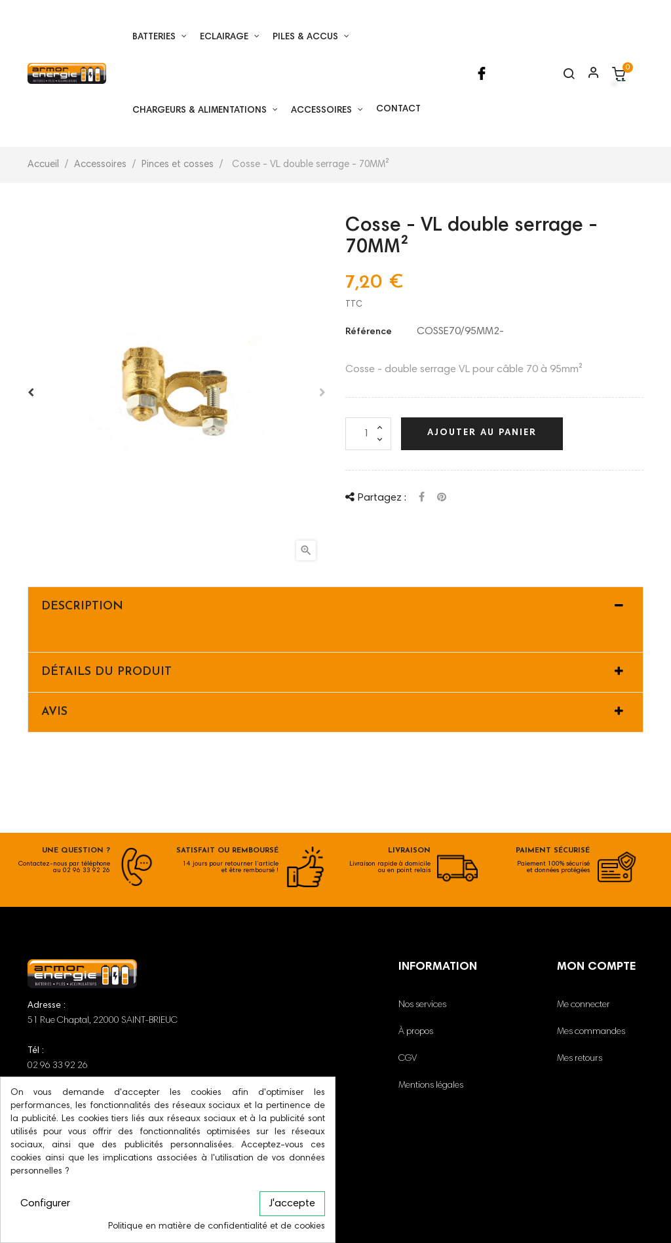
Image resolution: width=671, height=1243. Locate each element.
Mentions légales (430, 1085)
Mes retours (579, 1058)
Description (82, 606)
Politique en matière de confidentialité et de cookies (216, 1226)
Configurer (45, 1203)
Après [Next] (322, 392)
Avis (54, 712)
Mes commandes (591, 1032)
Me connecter (583, 1005)
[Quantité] (368, 433)
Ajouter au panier (482, 433)
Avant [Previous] (31, 392)
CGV (407, 1058)
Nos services (422, 1005)
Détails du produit (106, 672)
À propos (415, 1032)
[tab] (335, 606)
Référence (368, 332)
